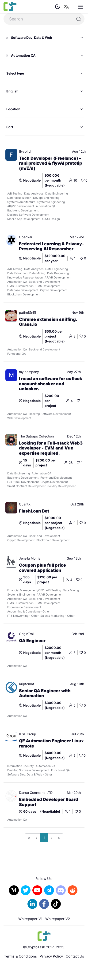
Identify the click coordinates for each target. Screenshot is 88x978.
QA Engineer (32, 640)
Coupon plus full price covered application (42, 568)
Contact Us (75, 956)
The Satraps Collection (36, 436)
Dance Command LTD (36, 793)
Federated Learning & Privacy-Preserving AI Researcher (51, 246)
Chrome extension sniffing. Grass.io (48, 322)
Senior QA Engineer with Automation (45, 693)
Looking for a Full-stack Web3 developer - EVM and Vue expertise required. (51, 448)
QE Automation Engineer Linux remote (51, 743)
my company (29, 372)
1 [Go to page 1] (44, 837)
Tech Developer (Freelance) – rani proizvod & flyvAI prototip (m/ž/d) (50, 163)
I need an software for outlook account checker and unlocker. (50, 383)
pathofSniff (27, 312)
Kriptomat (26, 684)
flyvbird (25, 151)
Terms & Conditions (20, 956)
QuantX (25, 504)
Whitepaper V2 (57, 919)
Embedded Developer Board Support (48, 802)
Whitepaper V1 (30, 919)
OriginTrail (26, 634)
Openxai (25, 237)
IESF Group (27, 734)
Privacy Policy (51, 956)
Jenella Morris (29, 558)
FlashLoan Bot (34, 511)
